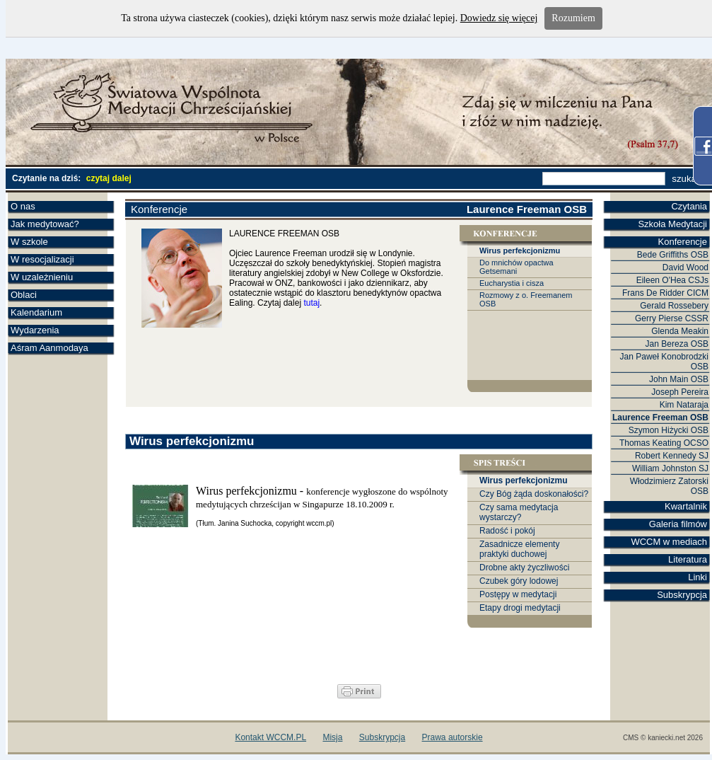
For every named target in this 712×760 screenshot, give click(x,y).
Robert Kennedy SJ (671, 456)
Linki (697, 577)
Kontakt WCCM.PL (270, 737)
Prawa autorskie (452, 737)
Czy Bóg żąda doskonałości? (533, 494)
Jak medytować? (45, 224)
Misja (332, 737)
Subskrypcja (682, 594)
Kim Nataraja (684, 405)
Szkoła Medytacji (672, 224)
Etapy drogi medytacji (520, 608)
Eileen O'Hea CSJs (672, 280)
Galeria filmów (678, 524)
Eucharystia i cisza (511, 283)
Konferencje (682, 241)
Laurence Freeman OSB (660, 417)
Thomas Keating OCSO (663, 443)
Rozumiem (573, 18)
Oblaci (24, 294)
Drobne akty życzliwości (524, 567)
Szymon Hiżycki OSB (668, 430)
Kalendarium (36, 312)
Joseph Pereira (679, 392)
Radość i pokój (507, 531)
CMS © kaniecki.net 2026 (663, 738)
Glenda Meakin (679, 331)
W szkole (29, 241)
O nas (23, 206)
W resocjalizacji (42, 259)
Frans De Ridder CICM (665, 293)
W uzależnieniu (42, 277)
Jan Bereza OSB (677, 344)
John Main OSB (678, 379)
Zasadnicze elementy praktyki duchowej (519, 549)
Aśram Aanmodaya (49, 347)
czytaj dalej (109, 178)
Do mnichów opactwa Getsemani (516, 266)
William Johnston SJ (670, 468)
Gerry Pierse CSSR (671, 318)
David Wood (685, 267)
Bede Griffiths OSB (672, 255)
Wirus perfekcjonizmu (519, 250)
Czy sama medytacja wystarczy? (518, 512)
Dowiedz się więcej (499, 18)
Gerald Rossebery (674, 306)
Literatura (687, 559)
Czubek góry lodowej (518, 581)
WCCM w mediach (669, 541)
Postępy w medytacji (517, 594)
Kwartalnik (686, 506)
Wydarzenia (35, 330)
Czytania (689, 206)
